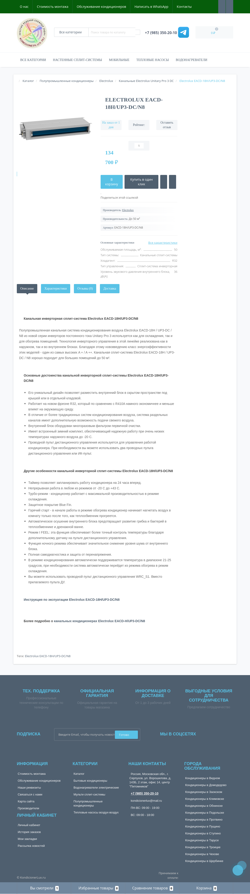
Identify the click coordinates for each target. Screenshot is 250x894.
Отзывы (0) (85, 288)
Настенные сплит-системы (77, 60)
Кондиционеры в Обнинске (204, 805)
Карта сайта (26, 801)
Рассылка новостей (31, 846)
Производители (28, 808)
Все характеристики (162, 243)
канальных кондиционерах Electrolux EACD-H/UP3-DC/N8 (99, 621)
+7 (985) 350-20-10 (144, 793)
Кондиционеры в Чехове (202, 854)
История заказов (29, 832)
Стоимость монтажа (52, 6)
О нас (24, 6)
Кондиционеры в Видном (202, 778)
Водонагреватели (191, 60)
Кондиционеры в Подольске (204, 812)
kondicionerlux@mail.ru (146, 800)
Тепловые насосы (152, 60)
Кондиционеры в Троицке (203, 847)
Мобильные (119, 60)
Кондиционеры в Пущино (202, 826)
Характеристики (55, 288)
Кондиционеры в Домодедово (206, 785)
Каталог (79, 773)
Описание (27, 288)
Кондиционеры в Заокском (203, 792)
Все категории (33, 60)
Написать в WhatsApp (151, 6)
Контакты (184, 6)
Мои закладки (27, 839)
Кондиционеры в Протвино (204, 819)
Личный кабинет (29, 825)
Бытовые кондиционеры (90, 780)
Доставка (109, 288)
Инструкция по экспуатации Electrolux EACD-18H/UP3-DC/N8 (71, 599)
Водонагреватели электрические (96, 787)
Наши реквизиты (29, 787)
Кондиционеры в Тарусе (202, 840)
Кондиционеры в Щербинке (204, 861)
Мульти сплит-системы (89, 794)
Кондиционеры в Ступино (203, 833)
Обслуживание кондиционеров (101, 6)
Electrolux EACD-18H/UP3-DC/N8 (47, 656)
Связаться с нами (30, 794)
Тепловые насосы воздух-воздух (96, 812)
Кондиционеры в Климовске (204, 799)
